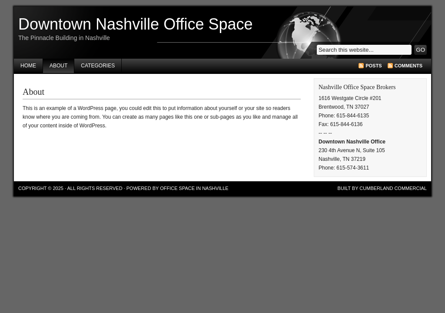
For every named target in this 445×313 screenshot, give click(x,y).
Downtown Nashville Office (352, 142)
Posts (373, 65)
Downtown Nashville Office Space (135, 24)
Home (28, 66)
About (58, 66)
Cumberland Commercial (393, 188)
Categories (98, 66)
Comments (408, 65)
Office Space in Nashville (194, 188)
